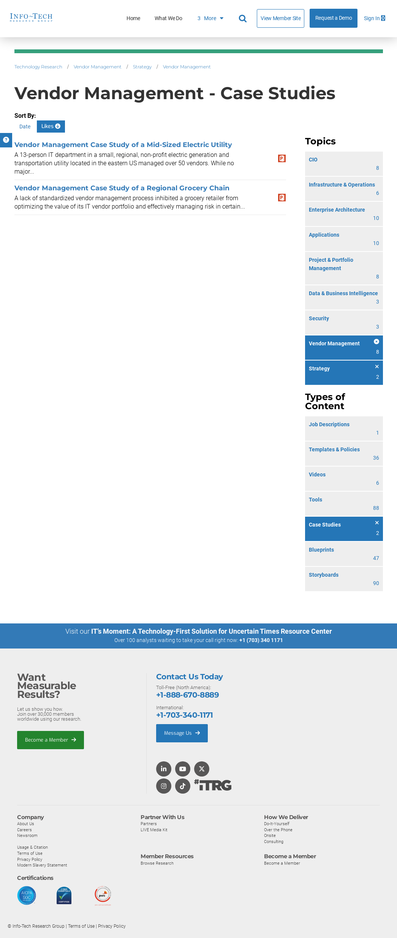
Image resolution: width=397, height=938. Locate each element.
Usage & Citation (32, 847)
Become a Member (50, 739)
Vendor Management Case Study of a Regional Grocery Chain (121, 188)
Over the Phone (278, 829)
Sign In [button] (374, 18)
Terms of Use (30, 853)
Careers (24, 829)
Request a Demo (333, 18)
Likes (50, 126)
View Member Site (281, 18)
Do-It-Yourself (276, 823)
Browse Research (157, 862)
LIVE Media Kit (154, 829)
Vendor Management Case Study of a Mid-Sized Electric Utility (123, 145)
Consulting (273, 841)
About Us (25, 823)
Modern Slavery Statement (42, 865)
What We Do (168, 18)
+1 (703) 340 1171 (261, 640)
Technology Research (38, 67)
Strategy (142, 67)
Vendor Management (98, 67)
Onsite (270, 835)
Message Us (182, 732)
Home (133, 18)
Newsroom (27, 835)
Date (24, 126)
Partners (149, 823)
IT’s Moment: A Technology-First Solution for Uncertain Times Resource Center (211, 631)
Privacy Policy (29, 859)
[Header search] (244, 18)
